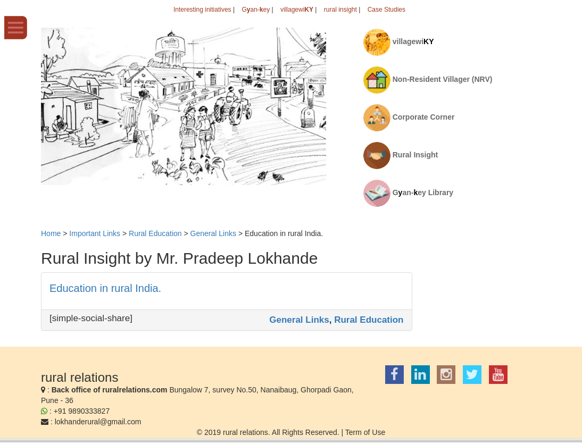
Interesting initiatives (202, 9)
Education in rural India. (105, 288)
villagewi (296, 9)
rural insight (340, 9)
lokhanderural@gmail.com (98, 421)
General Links (299, 320)
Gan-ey (256, 9)
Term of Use (365, 432)
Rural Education (368, 320)
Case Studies (386, 9)
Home (51, 233)
